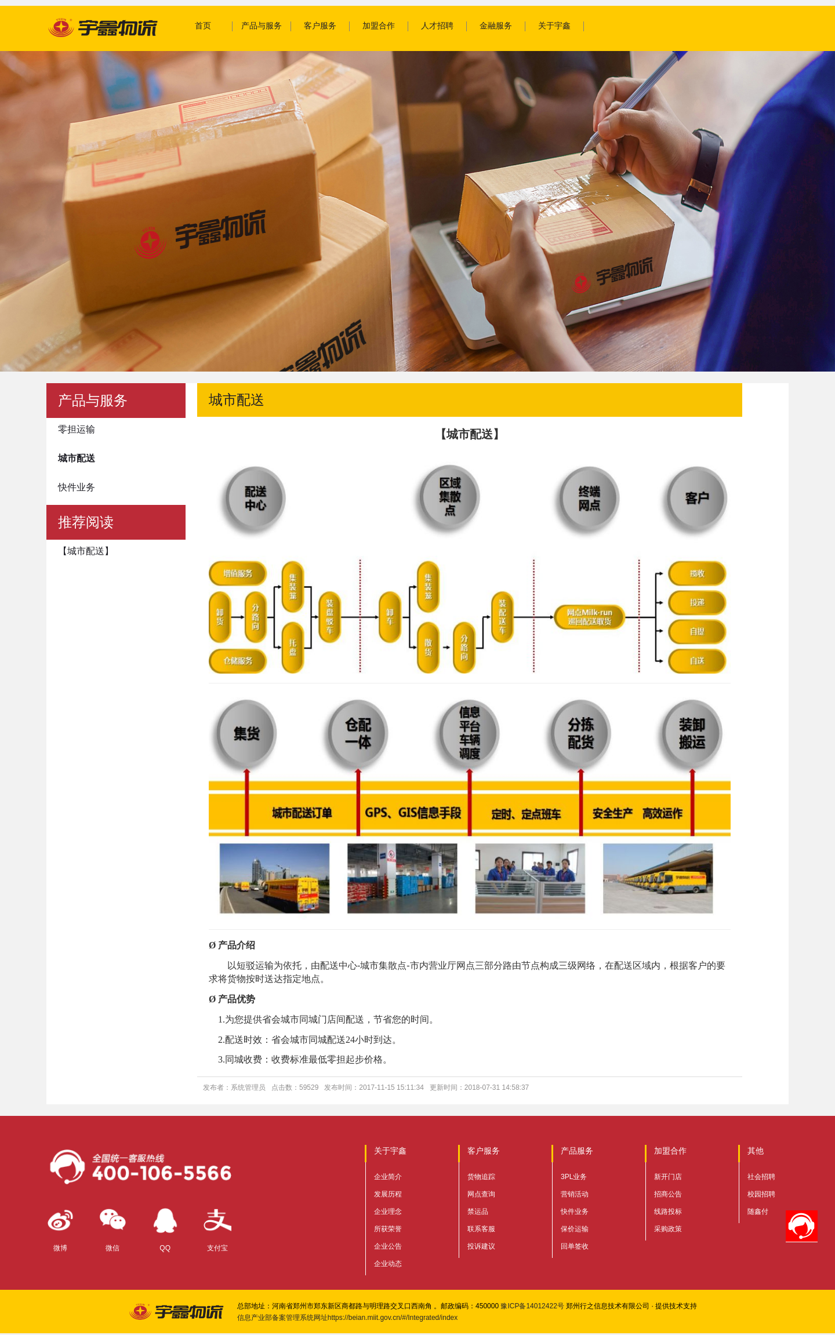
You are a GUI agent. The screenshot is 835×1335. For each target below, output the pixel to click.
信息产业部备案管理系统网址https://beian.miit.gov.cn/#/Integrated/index (347, 1318)
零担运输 (76, 429)
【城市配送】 (86, 551)
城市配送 (76, 458)
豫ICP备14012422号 (532, 1306)
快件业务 (76, 487)
